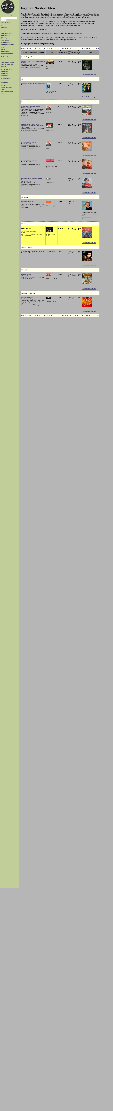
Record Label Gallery (6, 87)
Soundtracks (4, 71)
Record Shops (4, 84)
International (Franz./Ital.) (7, 44)
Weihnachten (4, 55)
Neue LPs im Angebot (6, 33)
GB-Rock (3, 46)
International (4, 75)
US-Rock (3, 47)
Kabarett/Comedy (5, 35)
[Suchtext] (9, 18)
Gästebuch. (78, 34)
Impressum (4, 93)
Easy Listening (5, 40)
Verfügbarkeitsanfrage (89, 74)
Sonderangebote (5, 56)
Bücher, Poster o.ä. (6, 78)
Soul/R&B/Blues (5, 51)
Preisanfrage (86, 219)
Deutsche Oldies (5, 38)
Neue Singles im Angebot (7, 62)
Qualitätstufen (4, 82)
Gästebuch (4, 25)
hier (46, 29)
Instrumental (4, 73)
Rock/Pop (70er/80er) (6, 69)
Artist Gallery (4, 85)
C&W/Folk (3, 37)
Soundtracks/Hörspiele (7, 53)
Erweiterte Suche (5, 22)
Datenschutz (4, 27)
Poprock (3, 49)
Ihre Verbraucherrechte (7, 91)
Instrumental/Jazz (5, 42)
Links (2, 89)
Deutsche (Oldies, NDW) (7, 64)
